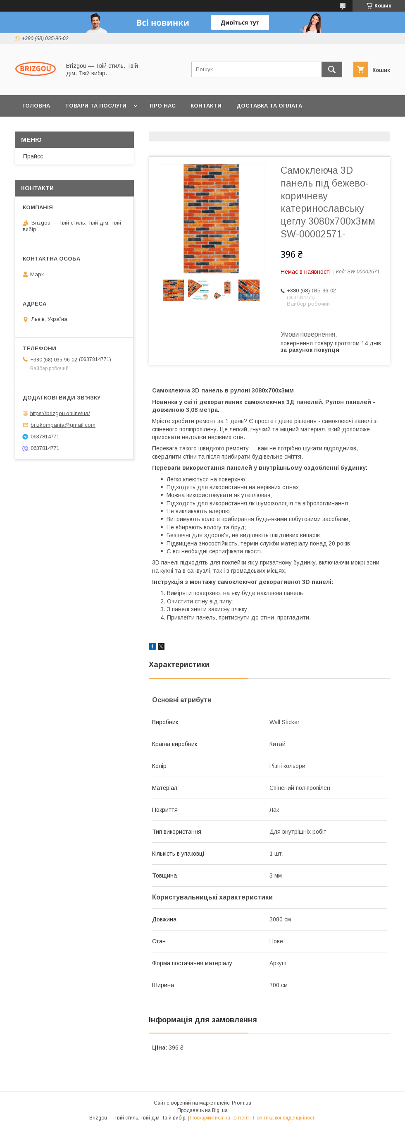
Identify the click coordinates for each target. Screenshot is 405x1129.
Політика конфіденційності (284, 1118)
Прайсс (33, 156)
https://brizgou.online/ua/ (60, 413)
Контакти (206, 106)
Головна (36, 106)
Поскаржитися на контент (219, 1118)
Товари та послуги (95, 106)
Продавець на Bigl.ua (202, 1110)
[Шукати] (332, 69)
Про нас (163, 106)
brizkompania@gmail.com (63, 425)
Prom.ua (241, 1103)
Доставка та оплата (269, 106)
